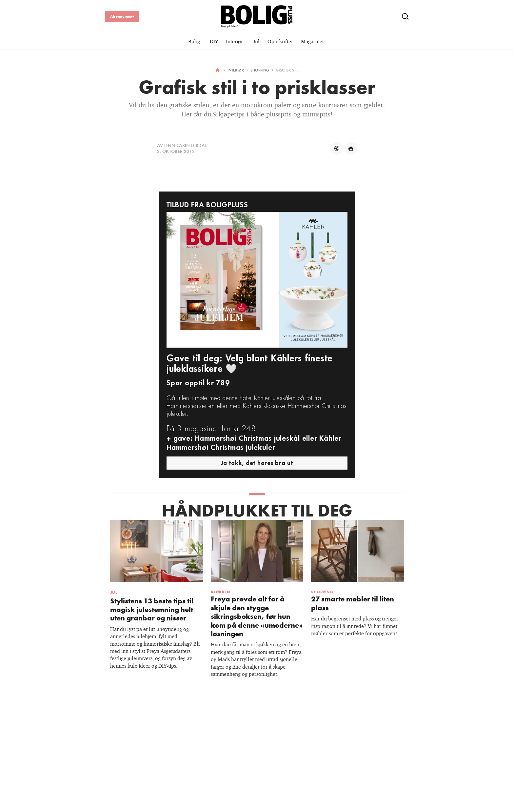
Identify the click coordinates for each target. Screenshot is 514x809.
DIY (214, 41)
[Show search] (405, 16)
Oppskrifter (280, 41)
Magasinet (312, 41)
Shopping (259, 70)
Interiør (234, 41)
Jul (256, 41)
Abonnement (122, 16)
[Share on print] (351, 148)
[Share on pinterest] (336, 148)
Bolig (194, 41)
